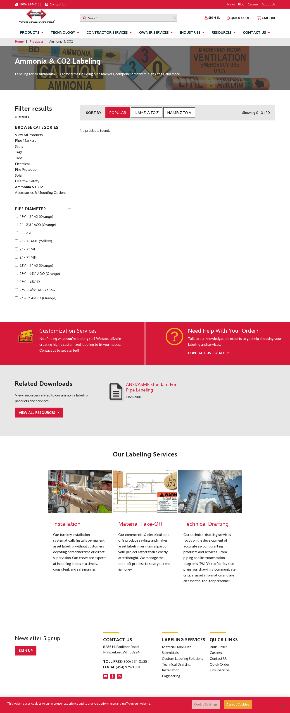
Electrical (22, 163)
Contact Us (55, 4)
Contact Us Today (208, 352)
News (231, 4)
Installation (170, 670)
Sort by (93, 112)
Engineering (171, 675)
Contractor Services (107, 32)
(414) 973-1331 (128, 667)
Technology (63, 32)
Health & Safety (27, 181)
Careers (253, 4)
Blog (241, 4)
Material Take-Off (176, 646)
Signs (19, 146)
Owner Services (154, 32)
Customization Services (68, 330)
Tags (18, 152)
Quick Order (219, 664)
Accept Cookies (237, 704)
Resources (222, 32)
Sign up (26, 650)
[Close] (283, 705)
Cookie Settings (206, 704)
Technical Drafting (176, 664)
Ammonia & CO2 (29, 187)
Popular (117, 112)
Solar (19, 175)
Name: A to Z (147, 112)
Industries (190, 32)
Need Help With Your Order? (223, 330)
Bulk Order (218, 646)
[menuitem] (212, 17)
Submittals (170, 652)
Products (29, 32)
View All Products (29, 134)
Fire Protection (26, 169)
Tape (19, 158)
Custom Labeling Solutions (182, 658)
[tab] (43, 208)
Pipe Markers (25, 140)
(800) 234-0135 (28, 4)
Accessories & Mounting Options (40, 192)
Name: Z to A (179, 112)
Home (19, 41)
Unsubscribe (220, 670)
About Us (268, 4)
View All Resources (37, 412)
